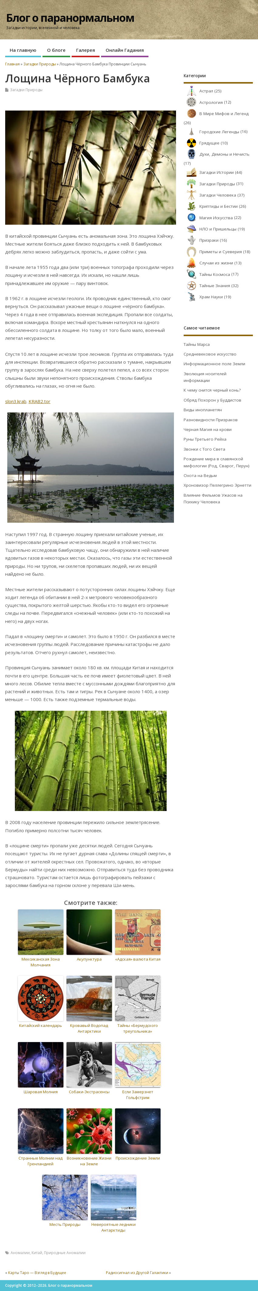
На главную (23, 50)
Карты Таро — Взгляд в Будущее (37, 1272)
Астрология (203, 102)
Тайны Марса (197, 344)
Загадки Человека (210, 195)
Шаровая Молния (41, 1091)
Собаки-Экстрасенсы (89, 1091)
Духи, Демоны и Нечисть (217, 154)
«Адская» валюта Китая (138, 959)
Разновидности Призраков (211, 419)
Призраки (201, 240)
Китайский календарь (40, 1025)
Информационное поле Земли (214, 363)
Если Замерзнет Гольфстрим (137, 1095)
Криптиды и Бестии (211, 206)
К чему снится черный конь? (212, 390)
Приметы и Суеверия (213, 251)
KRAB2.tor (39, 401)
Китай (37, 1252)
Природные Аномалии (65, 1252)
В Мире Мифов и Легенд (216, 113)
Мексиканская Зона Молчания (41, 962)
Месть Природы (64, 1224)
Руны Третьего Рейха (205, 439)
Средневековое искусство (210, 354)
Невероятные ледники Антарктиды (113, 1227)
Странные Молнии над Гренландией (41, 1161)
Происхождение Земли (138, 1158)
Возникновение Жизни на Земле (89, 1161)
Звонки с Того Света (204, 449)
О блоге (56, 50)
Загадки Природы (26, 89)
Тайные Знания (207, 285)
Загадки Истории (209, 172)
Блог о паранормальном (70, 17)
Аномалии (20, 1252)
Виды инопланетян (203, 409)
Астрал (198, 91)
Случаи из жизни (208, 263)
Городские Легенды (211, 131)
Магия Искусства (208, 217)
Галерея (85, 50)
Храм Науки (203, 297)
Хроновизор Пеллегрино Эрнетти (217, 485)
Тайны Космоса (207, 274)
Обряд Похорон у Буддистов (212, 400)
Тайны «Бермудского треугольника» (137, 1028)
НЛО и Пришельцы (210, 229)
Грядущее (201, 143)
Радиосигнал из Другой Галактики (137, 1272)
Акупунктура (89, 959)
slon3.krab (15, 401)
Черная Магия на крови (208, 429)
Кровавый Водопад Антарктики (89, 1028)
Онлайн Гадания (125, 50)
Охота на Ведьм (200, 475)
